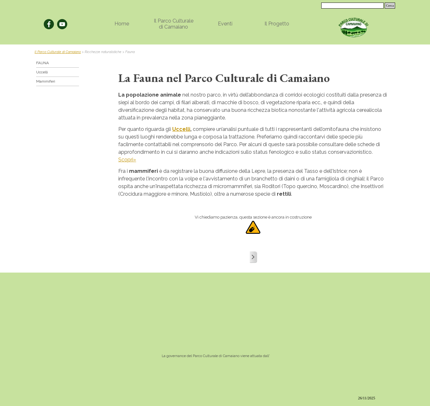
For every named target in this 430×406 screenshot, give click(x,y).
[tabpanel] (215, 51)
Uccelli (181, 129)
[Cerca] (352, 6)
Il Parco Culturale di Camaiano (58, 52)
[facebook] (49, 24)
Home (121, 24)
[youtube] (62, 24)
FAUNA (42, 63)
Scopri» (127, 160)
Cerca (390, 5)
